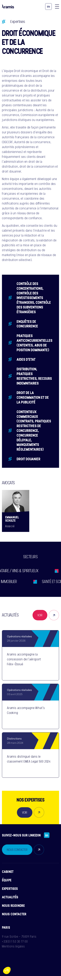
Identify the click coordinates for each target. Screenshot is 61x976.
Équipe (6, 880)
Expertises (17, 21)
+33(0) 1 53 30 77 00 (15, 941)
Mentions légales (13, 946)
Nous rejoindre (13, 905)
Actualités (10, 897)
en (48, 6)
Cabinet (8, 871)
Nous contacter (14, 914)
